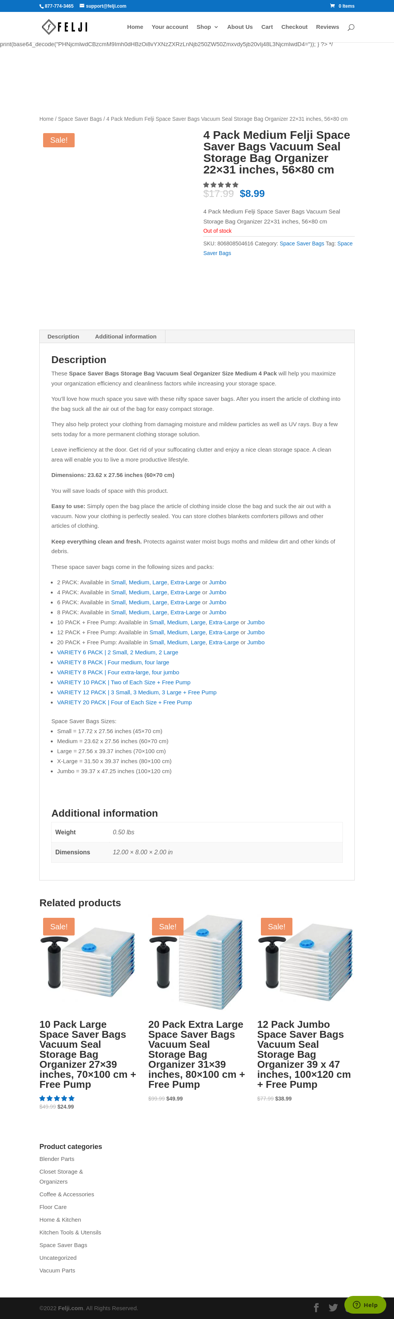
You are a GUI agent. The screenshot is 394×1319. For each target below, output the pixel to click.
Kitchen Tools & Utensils (70, 1232)
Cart (267, 27)
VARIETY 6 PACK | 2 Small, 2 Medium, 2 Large (117, 652)
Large (159, 582)
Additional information (126, 336)
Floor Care (53, 1207)
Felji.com (70, 1308)
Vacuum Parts (57, 1270)
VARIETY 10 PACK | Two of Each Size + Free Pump (123, 682)
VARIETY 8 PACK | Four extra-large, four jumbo (118, 672)
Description (63, 336)
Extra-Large (185, 582)
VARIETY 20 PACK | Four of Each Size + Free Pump (124, 702)
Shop (204, 27)
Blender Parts (56, 1159)
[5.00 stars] (221, 185)
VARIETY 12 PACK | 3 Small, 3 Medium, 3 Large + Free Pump (137, 692)
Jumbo (217, 582)
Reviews (327, 27)
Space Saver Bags (80, 119)
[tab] (63, 336)
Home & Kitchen (60, 1219)
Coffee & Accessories (66, 1194)
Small (118, 582)
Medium (139, 582)
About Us (240, 27)
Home (135, 27)
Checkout (294, 27)
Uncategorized (58, 1257)
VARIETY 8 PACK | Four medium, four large (113, 662)
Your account (170, 27)
